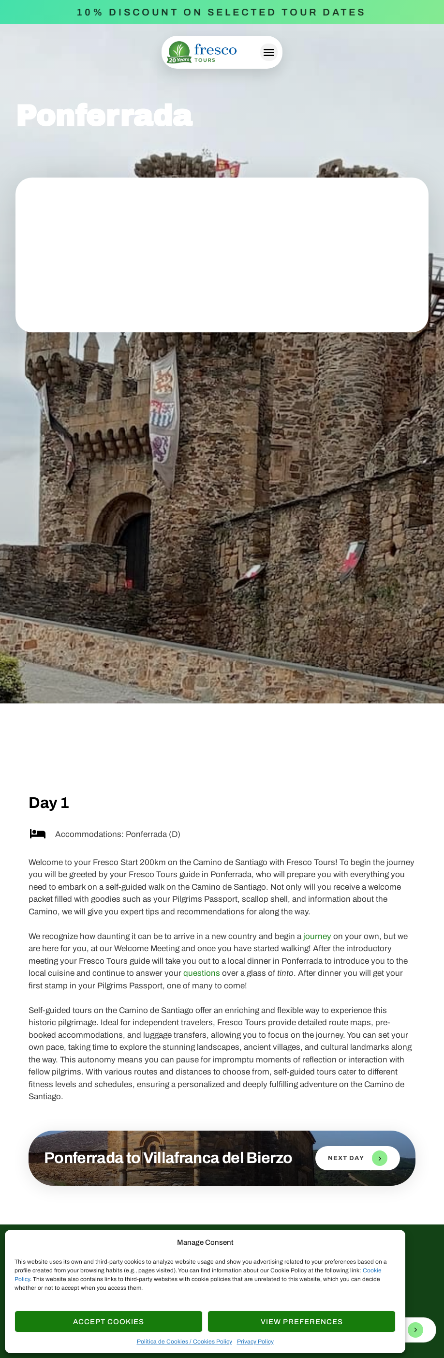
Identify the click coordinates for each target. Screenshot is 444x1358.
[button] (269, 52)
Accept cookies (108, 1322)
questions (201, 973)
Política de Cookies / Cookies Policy (184, 1341)
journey (317, 936)
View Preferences (302, 1322)
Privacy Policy (255, 1341)
